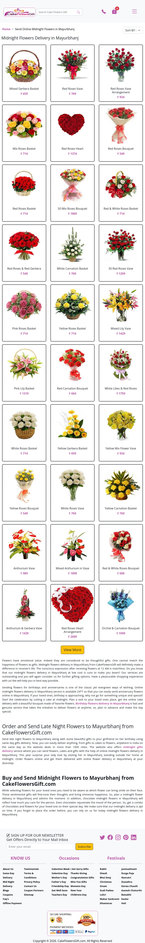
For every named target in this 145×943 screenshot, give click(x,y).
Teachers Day (59, 894)
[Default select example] (133, 30)
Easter (125, 899)
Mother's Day (59, 877)
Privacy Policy (32, 881)
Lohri (103, 894)
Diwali (103, 873)
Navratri (126, 877)
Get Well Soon (60, 890)
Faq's (6, 899)
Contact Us (30, 886)
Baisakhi (126, 894)
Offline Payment (12, 903)
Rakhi (103, 869)
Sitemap (28, 894)
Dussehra (126, 881)
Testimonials (31, 869)
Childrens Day (79, 894)
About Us (8, 869)
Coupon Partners (33, 890)
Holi (123, 903)
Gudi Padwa (107, 890)
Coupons (8, 894)
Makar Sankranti (109, 899)
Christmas (106, 881)
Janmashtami (129, 869)
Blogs (6, 890)
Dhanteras (106, 903)
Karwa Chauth (129, 886)
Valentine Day (60, 873)
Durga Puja (127, 873)
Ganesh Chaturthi (131, 890)
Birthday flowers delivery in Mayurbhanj (103, 703)
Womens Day (78, 886)
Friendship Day (60, 886)
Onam (103, 886)
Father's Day (59, 881)
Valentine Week (61, 869)
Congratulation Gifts (82, 877)
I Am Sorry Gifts (79, 869)
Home (6, 29)
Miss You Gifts (79, 881)
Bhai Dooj (105, 877)
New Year (76, 890)
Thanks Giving (79, 873)
